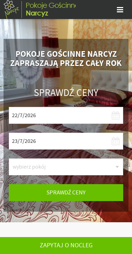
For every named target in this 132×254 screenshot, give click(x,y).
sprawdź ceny (66, 192)
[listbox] (66, 166)
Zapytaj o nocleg (66, 245)
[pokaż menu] (120, 9)
